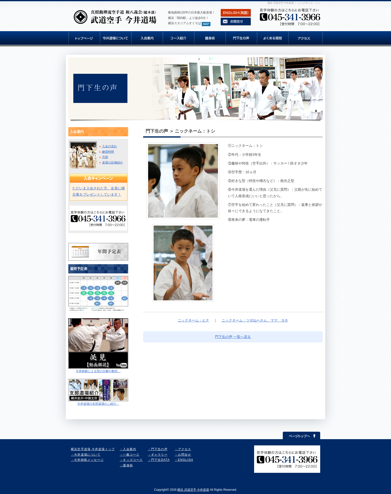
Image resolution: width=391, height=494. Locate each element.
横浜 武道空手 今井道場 (193, 490)
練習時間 (108, 152)
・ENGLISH (184, 460)
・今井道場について (85, 454)
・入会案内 (128, 449)
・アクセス (183, 449)
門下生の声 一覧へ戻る (233, 337)
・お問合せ (183, 454)
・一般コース (129, 454)
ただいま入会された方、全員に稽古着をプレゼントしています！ (98, 191)
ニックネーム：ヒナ (193, 320)
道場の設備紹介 (112, 162)
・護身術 (126, 465)
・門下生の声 (158, 449)
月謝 (105, 157)
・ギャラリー (158, 454)
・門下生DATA (159, 460)
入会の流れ (109, 146)
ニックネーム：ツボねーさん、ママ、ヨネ (255, 320)
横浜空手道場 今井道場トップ (93, 449)
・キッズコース (131, 460)
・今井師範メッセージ (87, 460)
